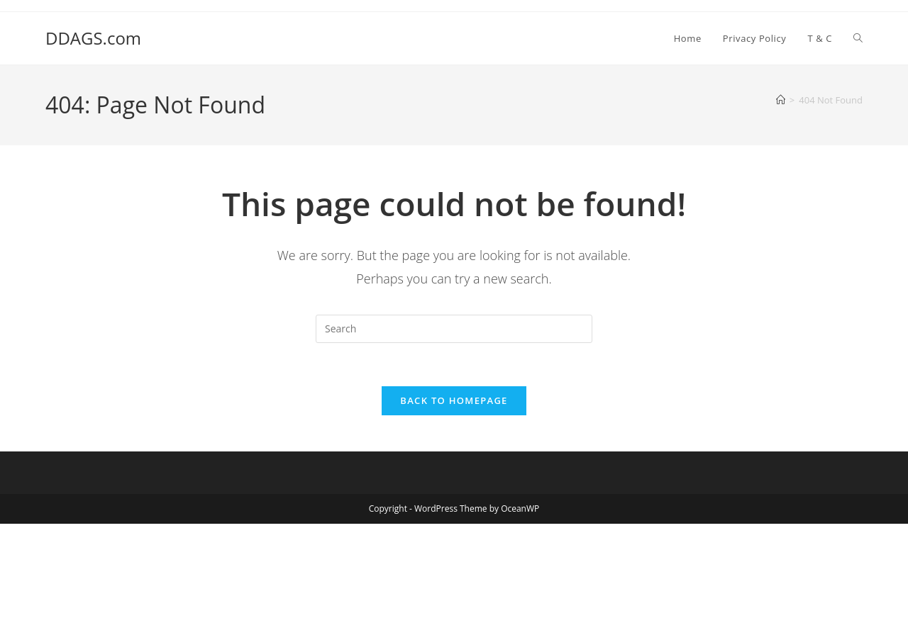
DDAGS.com (93, 38)
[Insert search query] (454, 329)
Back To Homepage (453, 400)
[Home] (780, 100)
